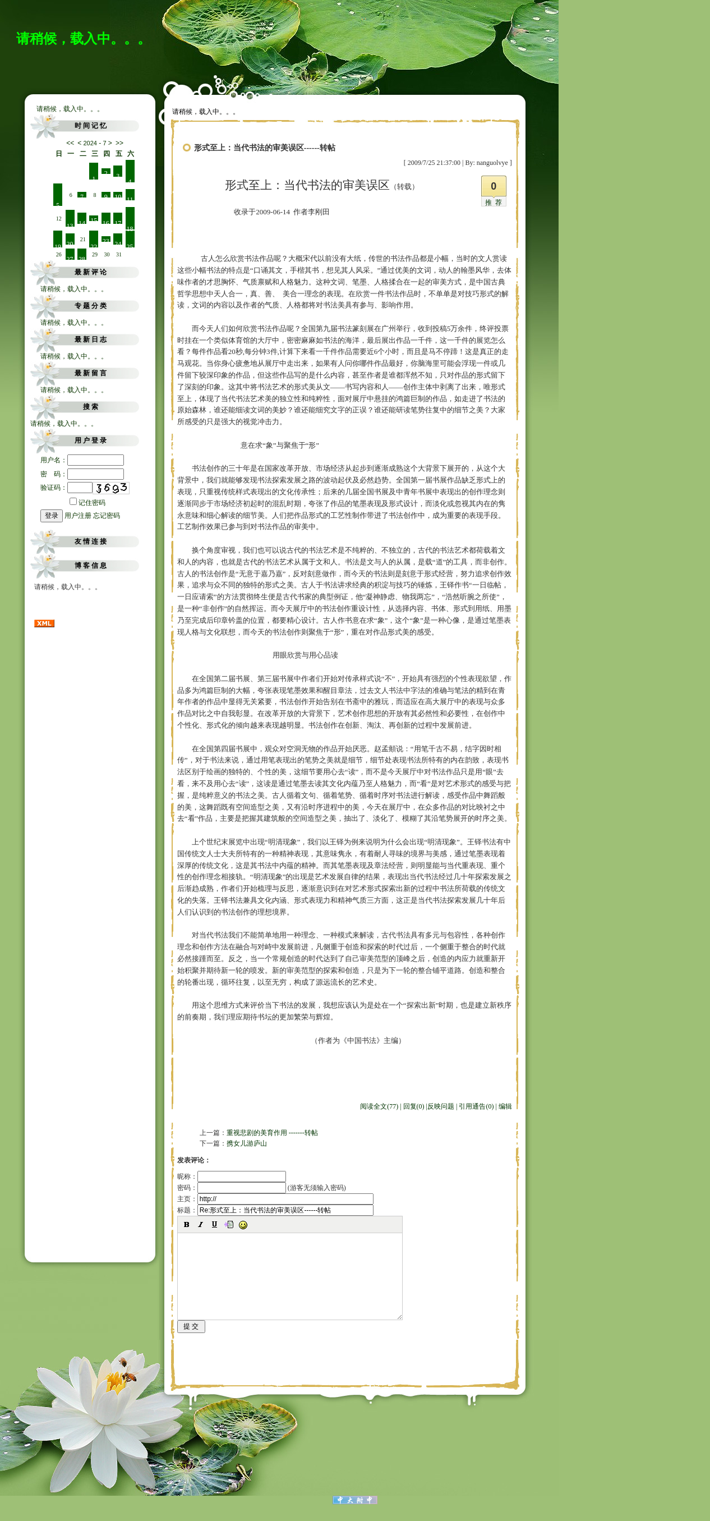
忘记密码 (106, 516)
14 (82, 221)
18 (130, 227)
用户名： (82, 460)
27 (70, 257)
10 (117, 195)
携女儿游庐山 (247, 1143)
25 (130, 245)
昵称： (231, 1176)
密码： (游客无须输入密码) (261, 1188)
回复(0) (414, 1106)
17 (117, 221)
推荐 (495, 202)
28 (82, 257)
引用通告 (476, 1106)
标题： (275, 1210)
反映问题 (440, 1106)
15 (93, 219)
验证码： (66, 487)
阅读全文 (379, 1106)
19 (57, 245)
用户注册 (77, 516)
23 (106, 239)
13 (70, 224)
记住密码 (87, 503)
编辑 (505, 1106)
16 (106, 221)
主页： (275, 1199)
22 (93, 245)
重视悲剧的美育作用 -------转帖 (272, 1133)
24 (117, 242)
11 (130, 198)
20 (70, 242)
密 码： (82, 474)
